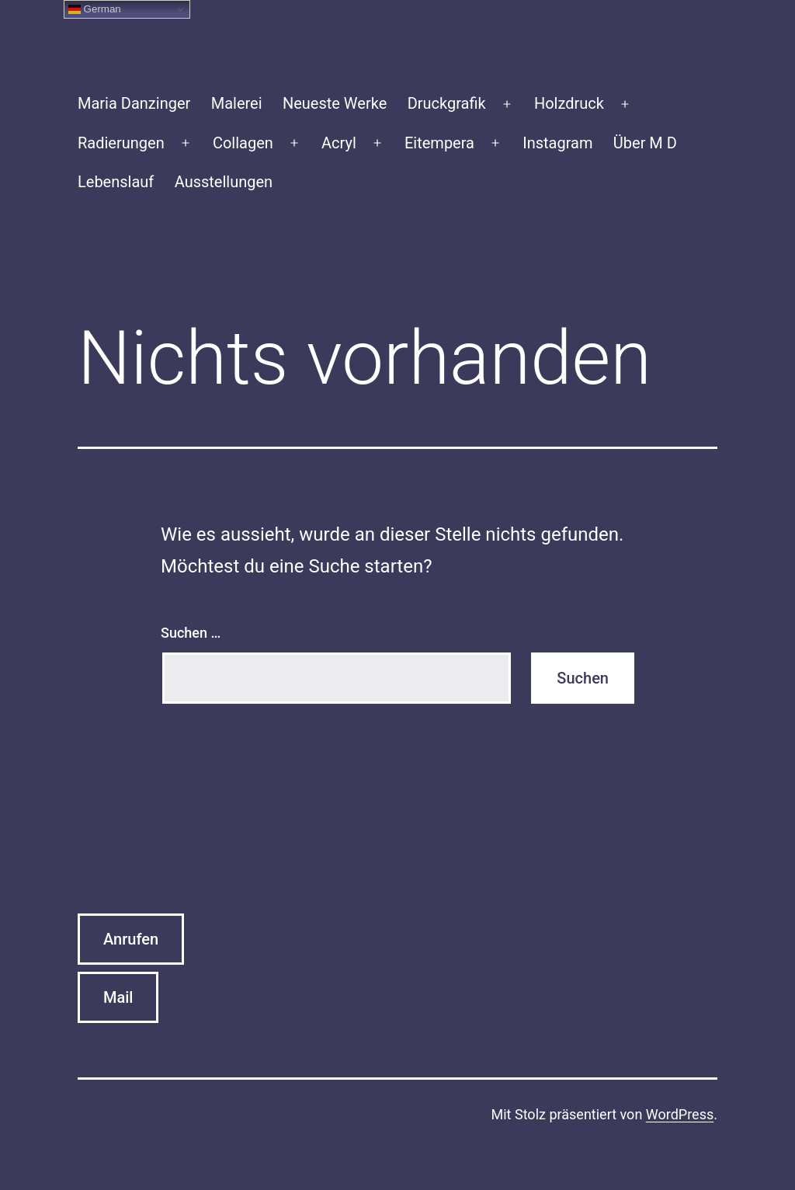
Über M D (645, 143)
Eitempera (439, 143)
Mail (118, 997)
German (94, 9)
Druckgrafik (447, 103)
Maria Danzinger (134, 103)
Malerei (236, 103)
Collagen (243, 143)
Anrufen (130, 939)
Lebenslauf (116, 181)
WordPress (679, 1114)
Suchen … (190, 633)
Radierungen (121, 143)
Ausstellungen (224, 181)
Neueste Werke (335, 103)
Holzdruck (569, 103)
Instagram (557, 143)
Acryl (338, 143)
